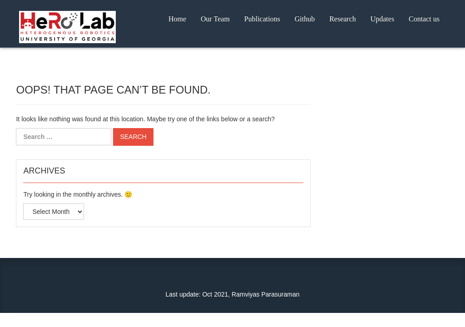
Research (342, 19)
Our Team (215, 19)
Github (305, 19)
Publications (262, 19)
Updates (382, 19)
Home (177, 19)
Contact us (424, 19)
